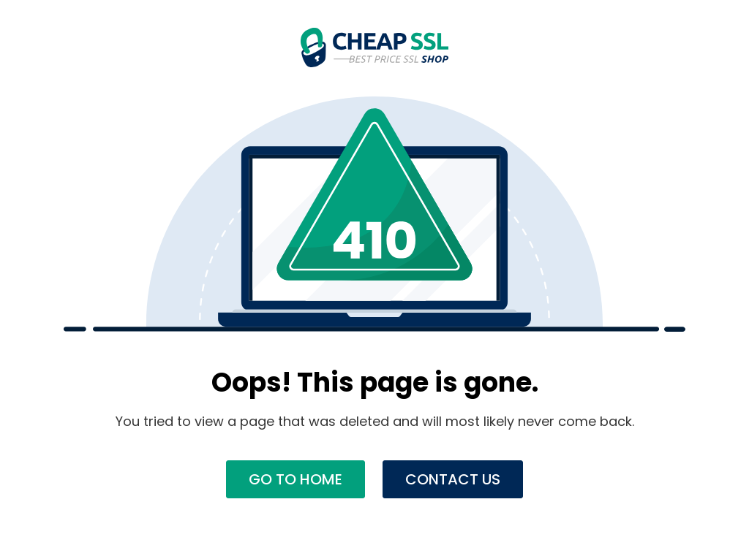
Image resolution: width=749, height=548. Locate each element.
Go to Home (295, 479)
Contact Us (452, 479)
